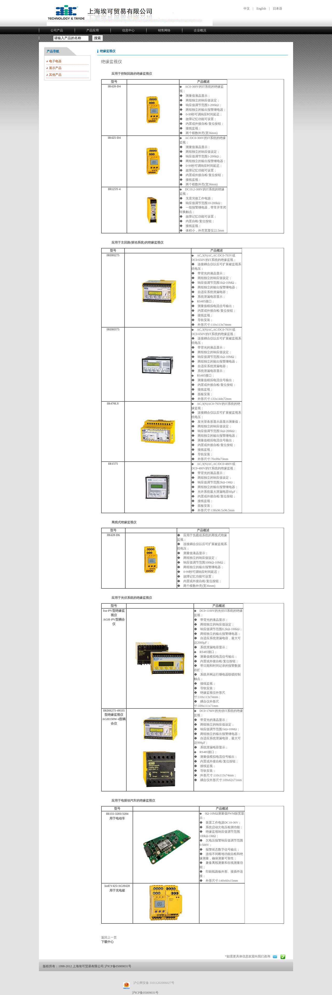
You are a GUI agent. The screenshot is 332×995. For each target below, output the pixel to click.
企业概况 (200, 30)
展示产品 (55, 68)
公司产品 (57, 30)
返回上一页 (109, 937)
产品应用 (92, 30)
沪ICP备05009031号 (145, 992)
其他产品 (55, 74)
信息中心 (128, 30)
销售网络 (164, 30)
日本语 (277, 8)
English (261, 8)
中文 (247, 8)
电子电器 (55, 61)
